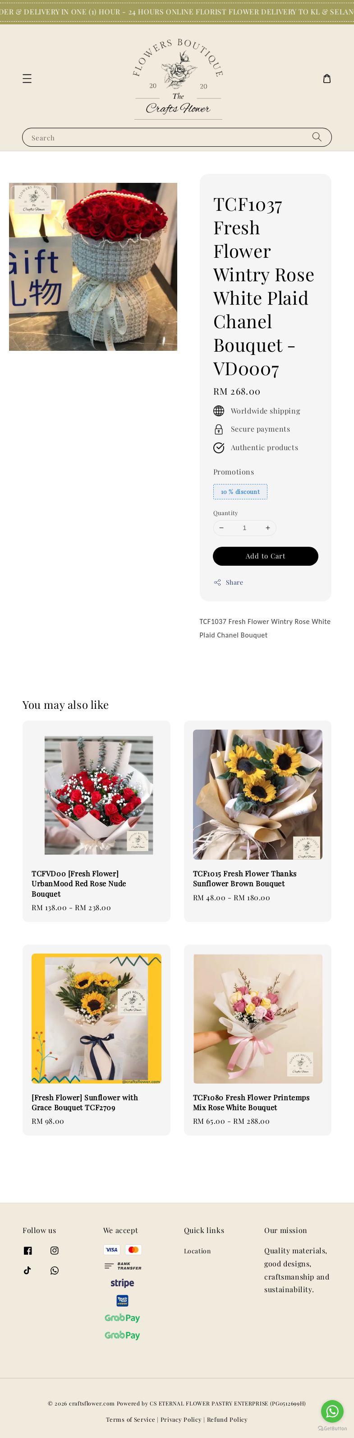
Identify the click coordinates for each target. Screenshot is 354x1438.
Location (197, 1251)
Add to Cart (265, 555)
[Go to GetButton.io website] (332, 1429)
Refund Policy (227, 1419)
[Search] (317, 137)
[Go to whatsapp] (332, 1411)
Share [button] (228, 582)
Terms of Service (130, 1419)
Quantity (226, 513)
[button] (27, 78)
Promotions (233, 471)
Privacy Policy (181, 1419)
